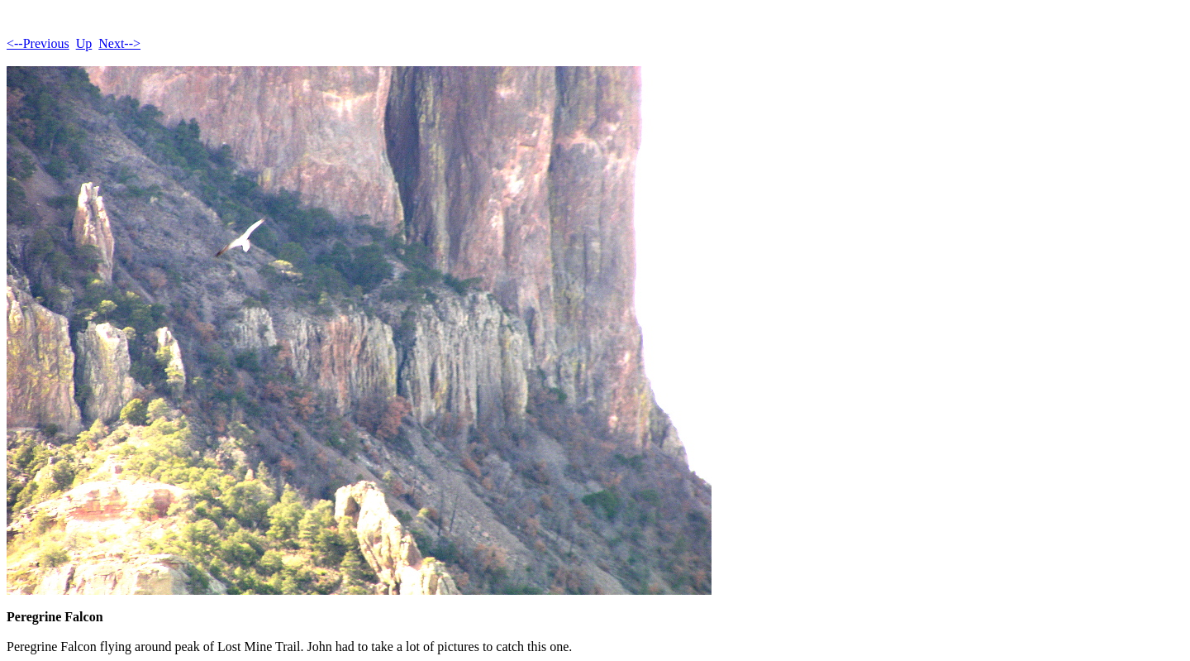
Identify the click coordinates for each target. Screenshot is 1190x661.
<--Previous (38, 43)
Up (84, 43)
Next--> (119, 43)
